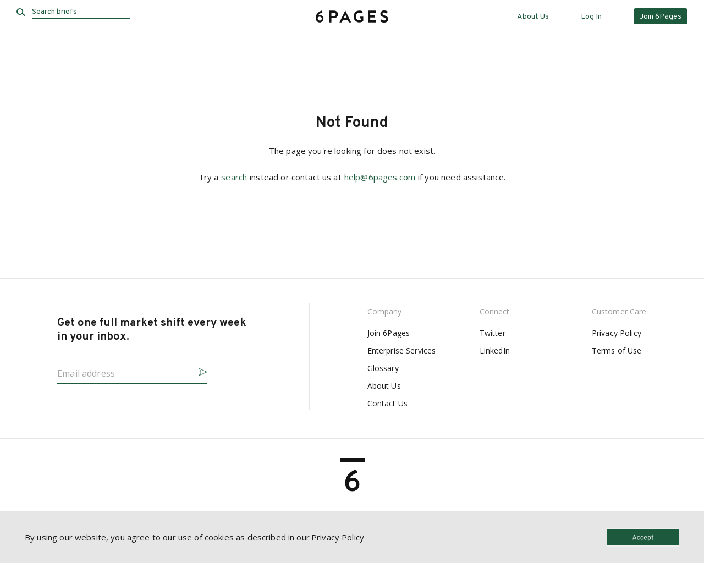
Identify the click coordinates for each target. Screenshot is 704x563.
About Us (533, 16)
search (234, 177)
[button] (198, 370)
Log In (591, 16)
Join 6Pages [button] (660, 16)
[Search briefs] (81, 12)
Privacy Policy (616, 333)
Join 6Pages (388, 333)
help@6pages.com (379, 177)
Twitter (492, 333)
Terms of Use (617, 350)
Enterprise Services (401, 350)
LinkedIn (495, 350)
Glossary (383, 368)
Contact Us (387, 403)
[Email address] (123, 370)
